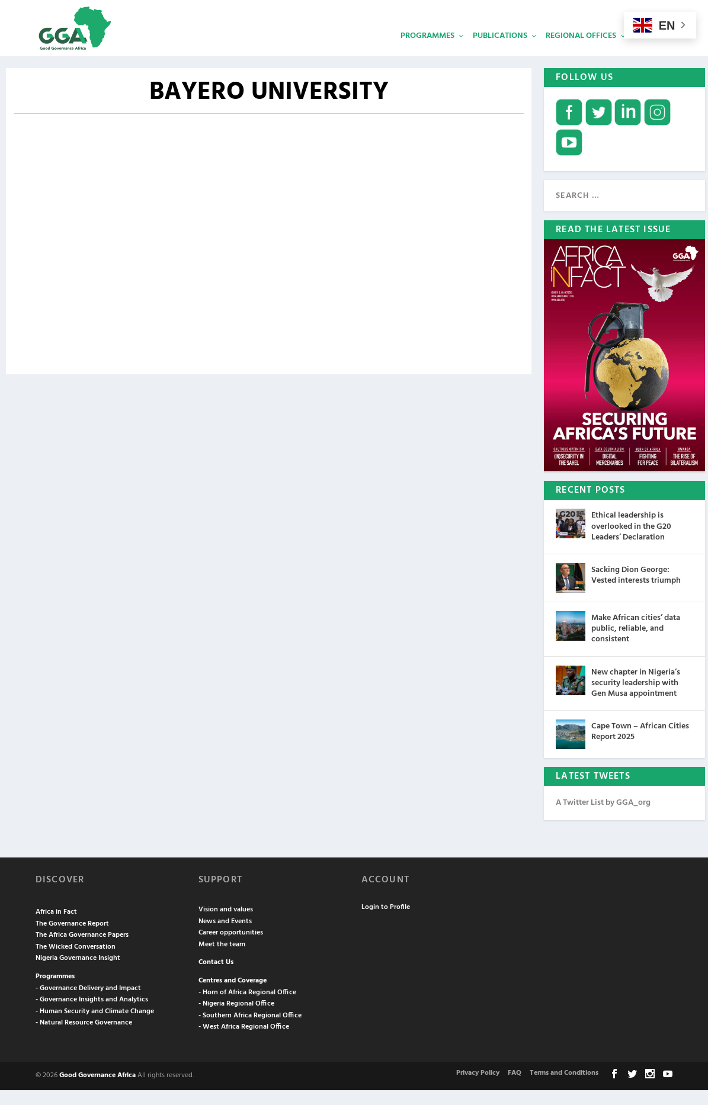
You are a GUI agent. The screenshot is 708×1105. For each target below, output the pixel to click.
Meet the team (221, 959)
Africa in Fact (56, 927)
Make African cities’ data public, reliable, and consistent (635, 643)
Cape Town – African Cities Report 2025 (640, 747)
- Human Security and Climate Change (95, 1026)
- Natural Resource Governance (84, 1038)
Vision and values (225, 925)
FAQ (514, 1088)
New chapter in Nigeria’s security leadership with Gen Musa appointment (635, 697)
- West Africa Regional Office (243, 1042)
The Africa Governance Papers (82, 950)
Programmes (427, 50)
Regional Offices (581, 50)
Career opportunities (230, 948)
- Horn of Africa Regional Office (247, 1007)
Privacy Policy (477, 1088)
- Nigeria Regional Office (236, 1019)
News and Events (225, 936)
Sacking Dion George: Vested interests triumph (636, 590)
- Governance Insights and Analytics (92, 1015)
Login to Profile (385, 922)
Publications (500, 50)
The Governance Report (72, 939)
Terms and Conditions (564, 1088)
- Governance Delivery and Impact (88, 1003)
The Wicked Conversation (76, 962)
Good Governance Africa (97, 1090)
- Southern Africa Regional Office (250, 1030)
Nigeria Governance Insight (78, 973)
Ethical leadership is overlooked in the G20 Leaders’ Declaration (631, 541)
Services (652, 50)
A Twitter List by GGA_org (603, 818)
